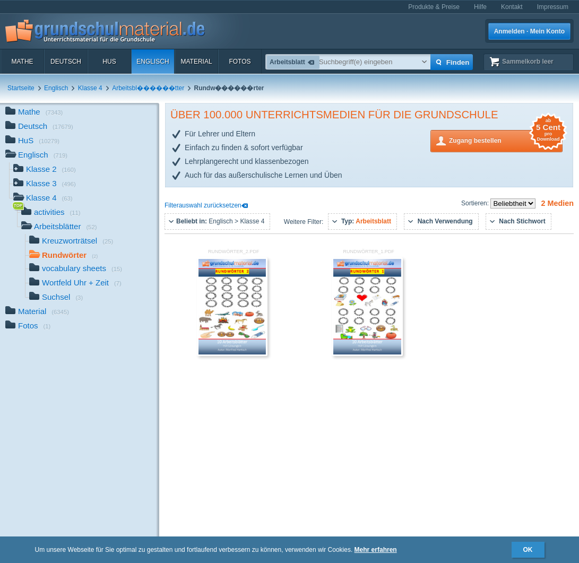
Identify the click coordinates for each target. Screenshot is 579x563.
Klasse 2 (44, 170)
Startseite (20, 88)
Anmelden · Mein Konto (529, 31)
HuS (109, 61)
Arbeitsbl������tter (148, 88)
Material (196, 61)
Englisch (152, 61)
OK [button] (528, 549)
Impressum (552, 7)
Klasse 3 (44, 184)
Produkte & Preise (434, 7)
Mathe (22, 61)
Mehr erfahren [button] (376, 549)
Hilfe (480, 7)
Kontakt (512, 7)
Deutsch (65, 61)
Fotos (239, 61)
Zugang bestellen (506, 140)
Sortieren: (475, 203)
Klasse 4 (90, 88)
